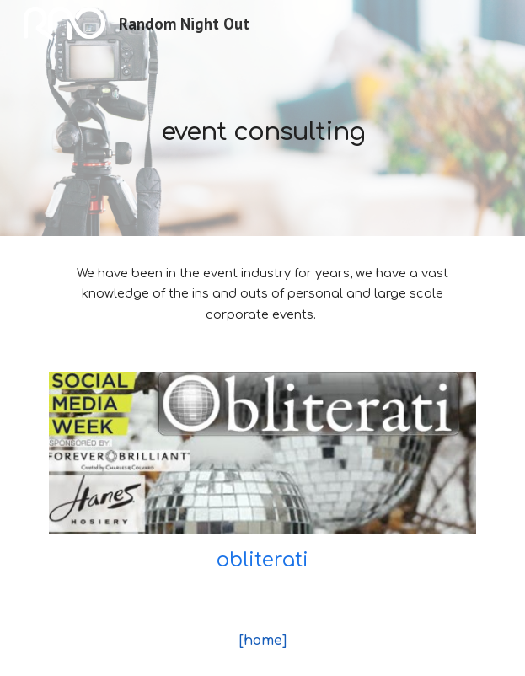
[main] (262, 118)
